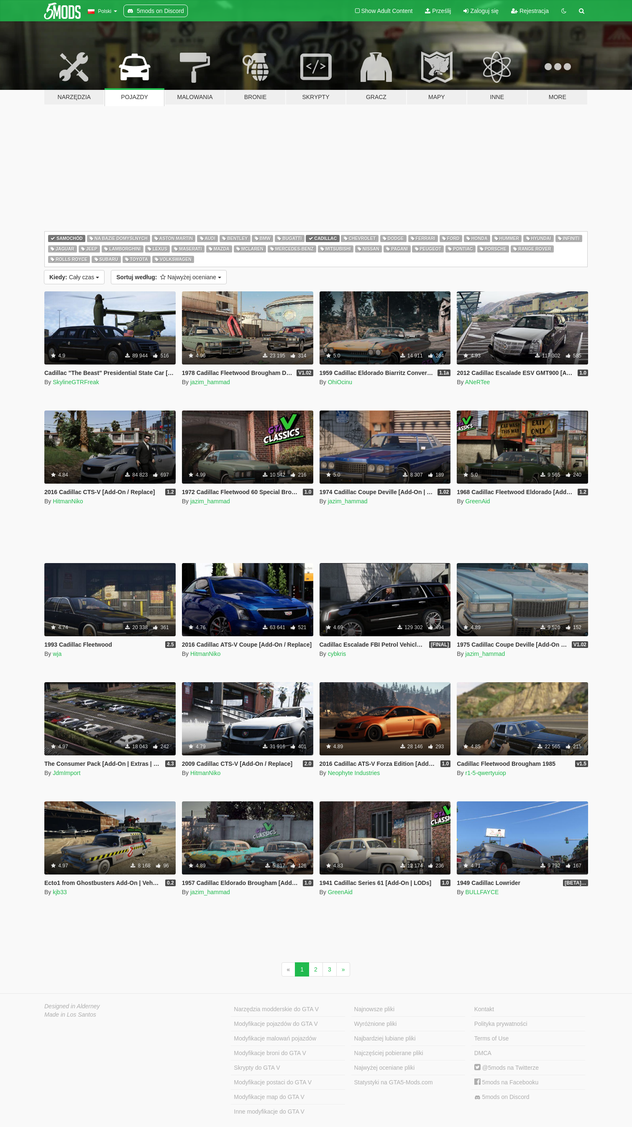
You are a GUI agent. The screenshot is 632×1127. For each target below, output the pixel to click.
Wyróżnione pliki (375, 1023)
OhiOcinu (340, 382)
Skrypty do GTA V (257, 1067)
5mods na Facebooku (506, 1082)
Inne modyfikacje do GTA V (269, 1111)
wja (57, 653)
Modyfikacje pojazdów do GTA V (276, 1023)
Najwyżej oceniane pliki (384, 1067)
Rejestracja (530, 11)
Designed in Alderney (72, 1006)
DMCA (482, 1053)
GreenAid (477, 501)
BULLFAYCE (482, 892)
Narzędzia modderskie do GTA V (276, 1009)
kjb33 (60, 892)
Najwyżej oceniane (168, 277)
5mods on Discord (502, 1097)
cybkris (337, 653)
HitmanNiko (68, 501)
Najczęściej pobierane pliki (388, 1053)
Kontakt (484, 1009)
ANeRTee (477, 382)
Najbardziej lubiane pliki (385, 1038)
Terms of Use (491, 1038)
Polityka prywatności (500, 1023)
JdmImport (66, 773)
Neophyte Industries (354, 773)
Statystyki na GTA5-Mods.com (393, 1082)
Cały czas (74, 277)
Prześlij (438, 11)
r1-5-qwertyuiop (485, 773)
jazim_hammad (210, 382)
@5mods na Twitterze (506, 1067)
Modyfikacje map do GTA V (269, 1097)
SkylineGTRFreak (76, 382)
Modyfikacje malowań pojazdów (275, 1038)
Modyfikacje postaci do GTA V (273, 1082)
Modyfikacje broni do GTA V (270, 1053)
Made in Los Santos (70, 1014)
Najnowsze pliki (374, 1009)
